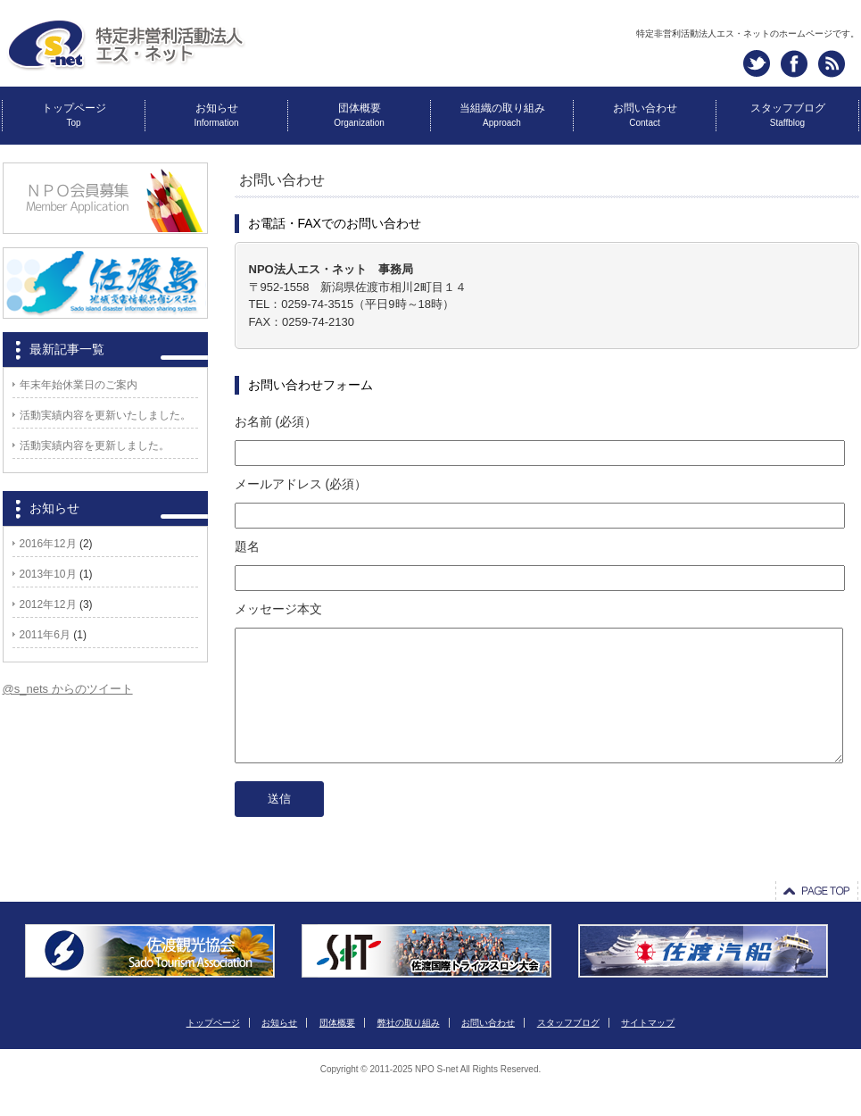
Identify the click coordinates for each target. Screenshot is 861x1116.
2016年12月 (48, 543)
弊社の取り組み (408, 1049)
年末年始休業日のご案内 (78, 385)
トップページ (74, 115)
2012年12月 (48, 604)
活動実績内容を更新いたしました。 (105, 415)
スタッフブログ (787, 115)
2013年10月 (48, 574)
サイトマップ (648, 1049)
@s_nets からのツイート (68, 688)
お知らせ (216, 115)
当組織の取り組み (502, 115)
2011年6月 (45, 635)
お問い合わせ (645, 115)
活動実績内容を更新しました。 (95, 445)
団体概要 (359, 115)
